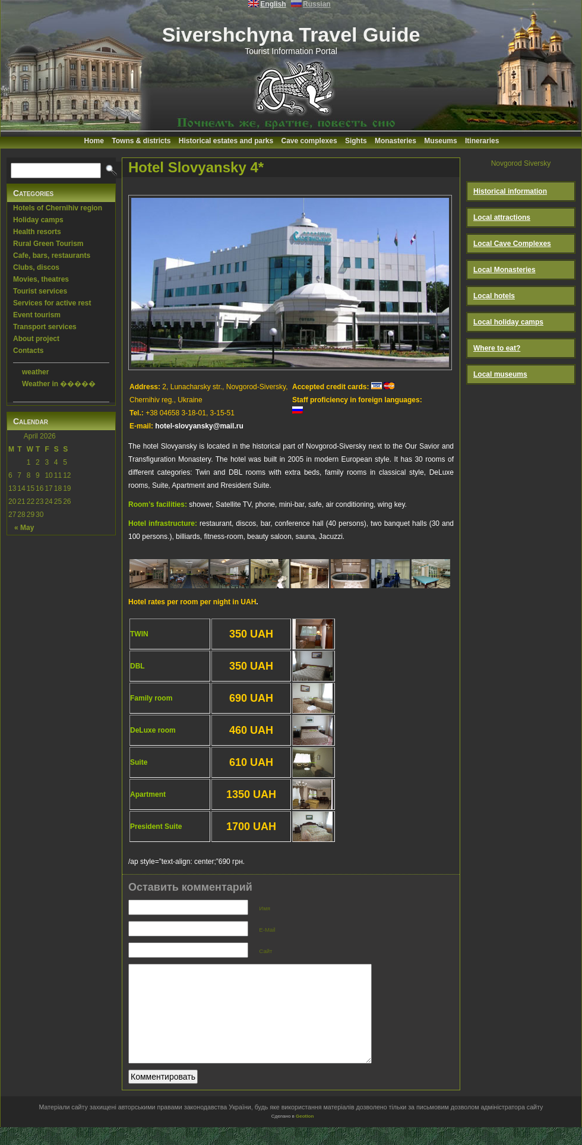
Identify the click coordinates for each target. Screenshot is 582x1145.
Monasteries (395, 141)
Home (94, 141)
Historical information (510, 191)
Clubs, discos (36, 267)
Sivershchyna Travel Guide (291, 34)
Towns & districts (141, 141)
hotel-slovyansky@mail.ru (199, 426)
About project (36, 339)
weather (35, 372)
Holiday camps (38, 220)
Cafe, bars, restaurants (51, 255)
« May (24, 527)
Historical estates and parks (226, 141)
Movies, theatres (41, 279)
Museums (440, 141)
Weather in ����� (59, 384)
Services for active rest (52, 303)
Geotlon (305, 1134)
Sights (356, 141)
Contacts (28, 350)
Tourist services (40, 291)
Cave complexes (309, 141)
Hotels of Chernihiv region (57, 208)
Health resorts (37, 232)
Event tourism (37, 315)
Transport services (45, 327)
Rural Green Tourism (48, 243)
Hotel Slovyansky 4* (196, 167)
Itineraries (482, 141)
